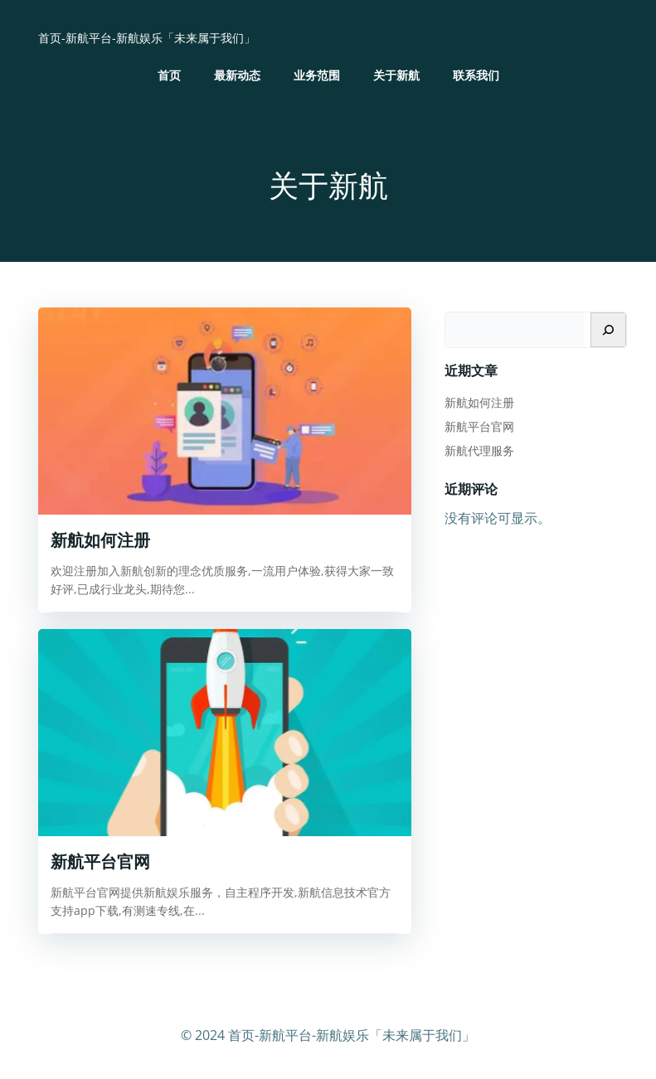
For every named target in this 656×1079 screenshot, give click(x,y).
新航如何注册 (479, 402)
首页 (169, 75)
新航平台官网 (479, 426)
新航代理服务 (479, 450)
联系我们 (476, 75)
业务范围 (317, 75)
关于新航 (396, 75)
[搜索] (608, 329)
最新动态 (237, 75)
